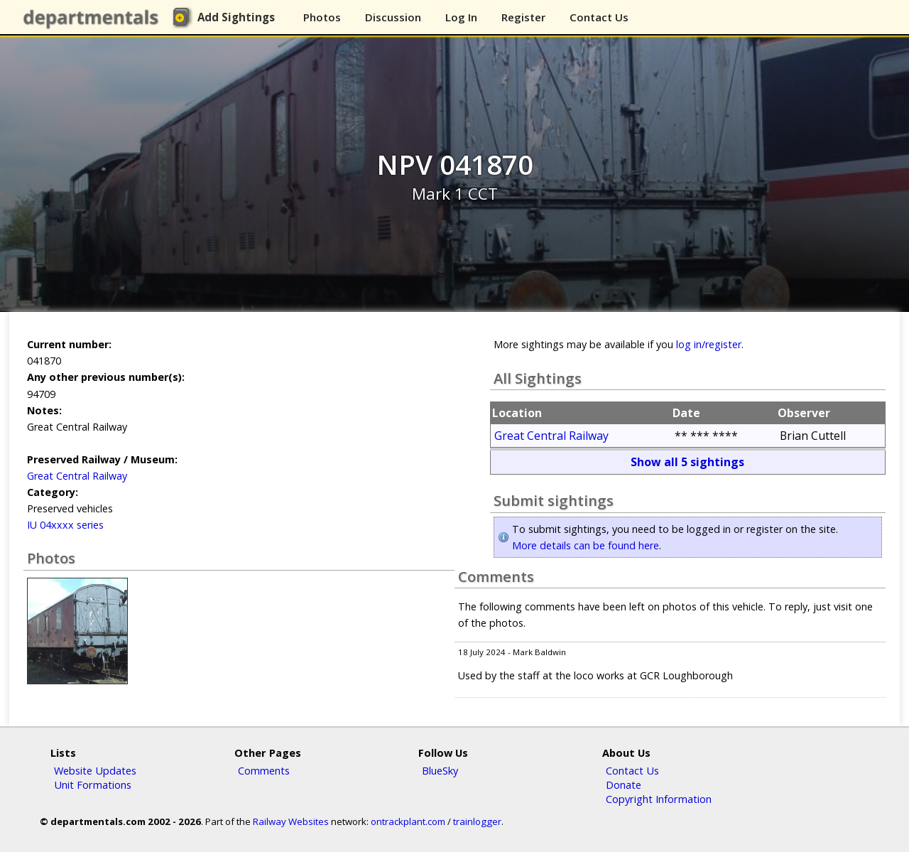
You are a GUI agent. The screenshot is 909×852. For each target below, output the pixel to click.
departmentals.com (94, 18)
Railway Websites (291, 821)
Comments (264, 770)
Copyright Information (659, 799)
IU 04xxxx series (65, 525)
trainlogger (477, 821)
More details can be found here (585, 545)
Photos (322, 17)
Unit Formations (92, 784)
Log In (461, 17)
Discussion (393, 17)
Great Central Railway (77, 475)
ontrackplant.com (408, 821)
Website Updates (95, 770)
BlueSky (440, 770)
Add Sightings (236, 17)
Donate (623, 784)
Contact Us (599, 17)
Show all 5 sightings (687, 462)
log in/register (708, 344)
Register (523, 17)
